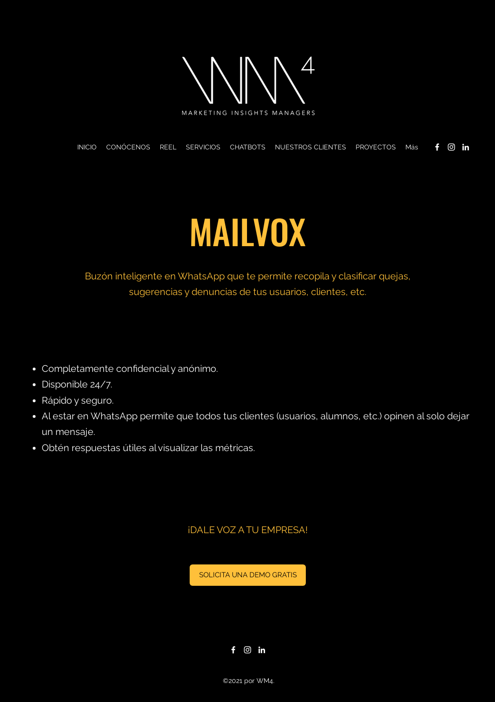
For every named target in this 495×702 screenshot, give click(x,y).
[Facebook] (437, 147)
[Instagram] (451, 147)
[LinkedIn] (465, 147)
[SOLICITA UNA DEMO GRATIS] (248, 575)
